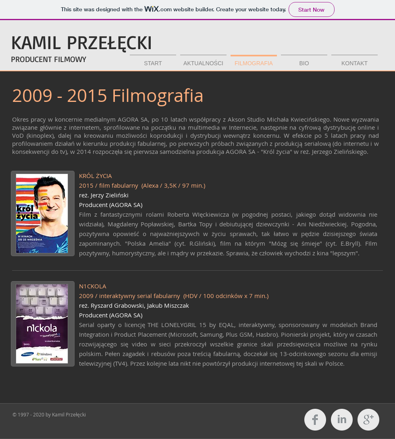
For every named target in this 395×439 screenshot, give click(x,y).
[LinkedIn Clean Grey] (342, 420)
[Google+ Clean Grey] (368, 420)
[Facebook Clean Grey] (315, 420)
